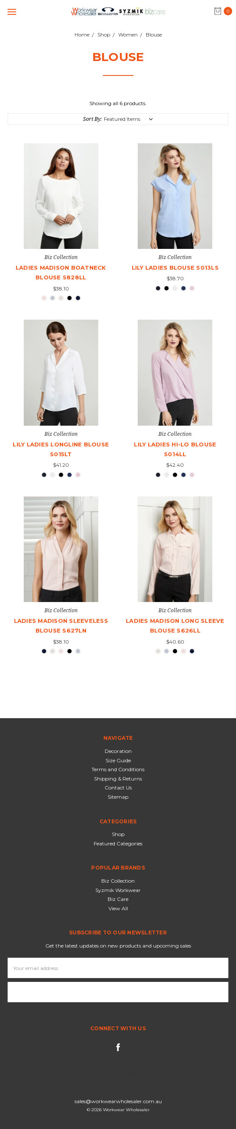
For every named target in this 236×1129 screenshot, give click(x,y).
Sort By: (92, 119)
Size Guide (118, 760)
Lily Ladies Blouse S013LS (175, 267)
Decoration (118, 751)
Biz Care (118, 899)
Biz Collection (118, 881)
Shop (118, 834)
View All (118, 908)
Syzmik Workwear (118, 890)
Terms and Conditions (118, 769)
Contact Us (118, 787)
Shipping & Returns (118, 778)
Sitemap (118, 797)
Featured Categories (118, 843)
